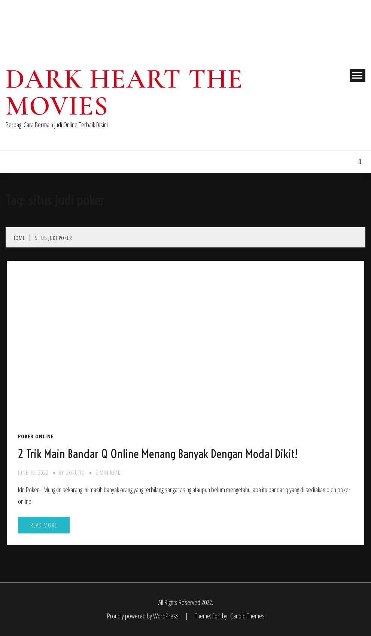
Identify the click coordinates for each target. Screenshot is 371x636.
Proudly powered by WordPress (143, 615)
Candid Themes (247, 615)
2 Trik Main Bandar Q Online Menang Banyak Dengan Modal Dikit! (158, 453)
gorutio (75, 472)
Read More (43, 525)
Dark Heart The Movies (124, 92)
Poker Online (36, 436)
